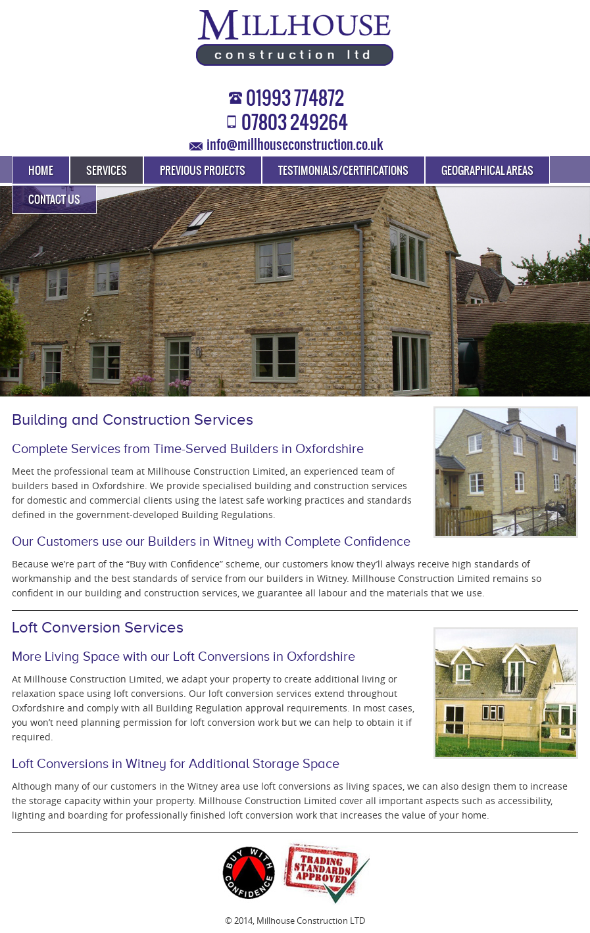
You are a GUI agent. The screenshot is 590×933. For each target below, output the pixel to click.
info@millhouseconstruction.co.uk (295, 145)
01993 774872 (295, 99)
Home (40, 171)
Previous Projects (202, 171)
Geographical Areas (487, 171)
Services (106, 171)
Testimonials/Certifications (343, 171)
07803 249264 (294, 123)
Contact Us (54, 200)
